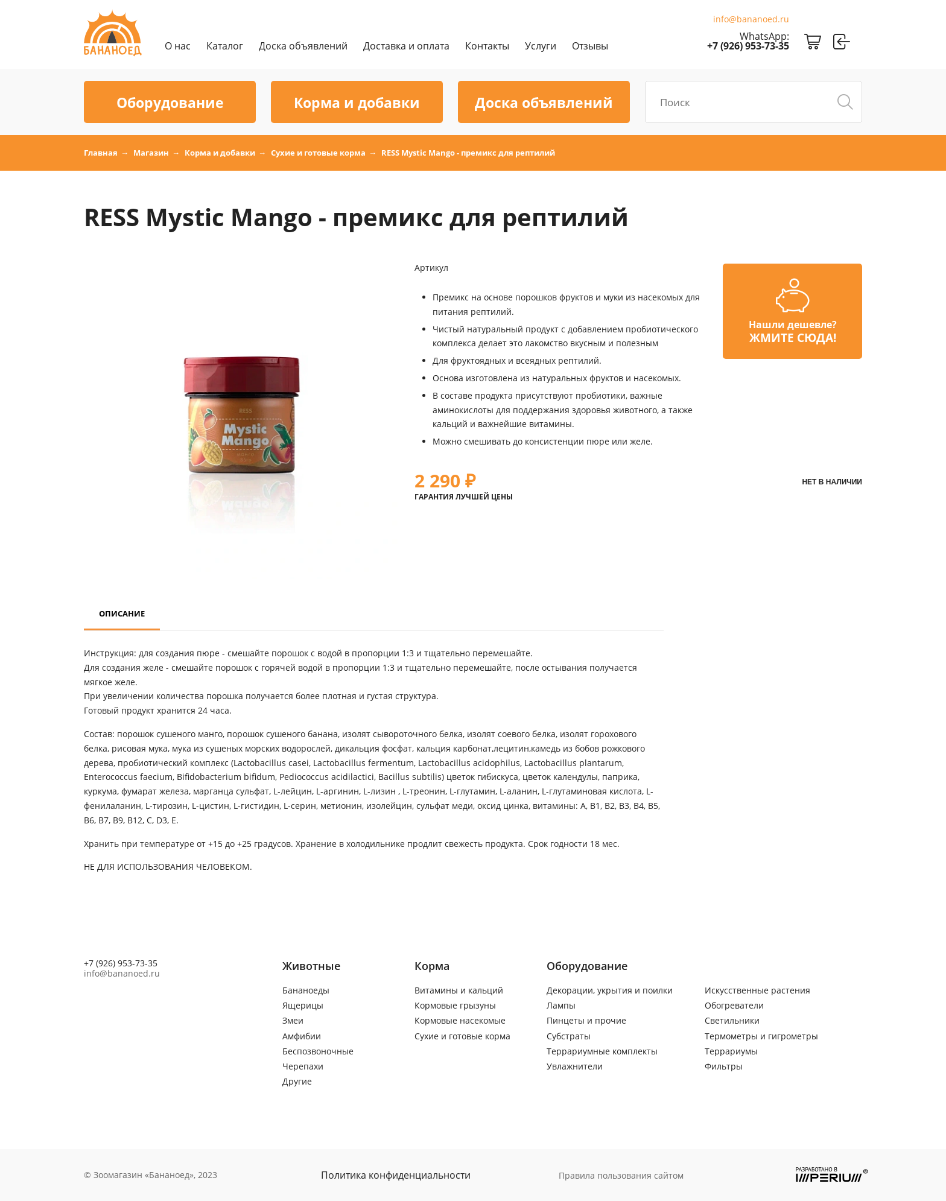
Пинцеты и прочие (586, 1020)
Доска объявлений (303, 45)
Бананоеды (305, 990)
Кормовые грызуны (455, 1005)
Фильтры (724, 1066)
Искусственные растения (757, 990)
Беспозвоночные (318, 1051)
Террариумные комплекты (602, 1051)
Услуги (540, 45)
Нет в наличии (832, 482)
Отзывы (590, 45)
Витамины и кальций (458, 990)
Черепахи (302, 1066)
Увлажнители (575, 1066)
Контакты (487, 45)
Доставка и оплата (406, 45)
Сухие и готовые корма (462, 1036)
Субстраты (569, 1036)
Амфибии (301, 1036)
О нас (178, 45)
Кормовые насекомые (460, 1020)
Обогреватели (734, 1005)
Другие (297, 1081)
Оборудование (170, 102)
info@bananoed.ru (751, 19)
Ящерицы (302, 1005)
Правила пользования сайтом (621, 1175)
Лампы (561, 1005)
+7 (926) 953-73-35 (748, 46)
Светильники (732, 1020)
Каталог (224, 45)
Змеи (292, 1020)
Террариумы (731, 1051)
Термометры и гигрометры (761, 1036)
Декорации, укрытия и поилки (610, 990)
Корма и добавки (357, 102)
